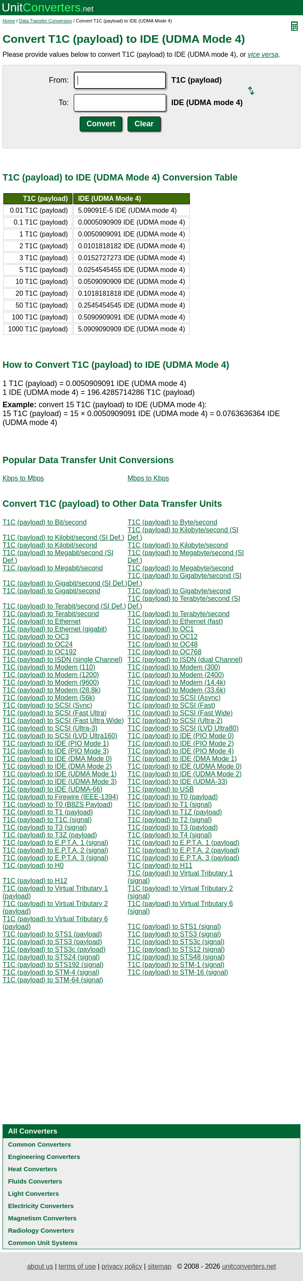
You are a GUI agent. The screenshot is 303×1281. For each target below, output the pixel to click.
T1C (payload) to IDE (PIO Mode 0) (181, 735)
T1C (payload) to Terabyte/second (179, 613)
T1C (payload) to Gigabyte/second (179, 591)
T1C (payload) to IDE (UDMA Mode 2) (185, 774)
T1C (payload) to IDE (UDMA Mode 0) (185, 766)
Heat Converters (32, 1169)
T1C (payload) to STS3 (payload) (52, 941)
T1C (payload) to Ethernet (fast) (175, 621)
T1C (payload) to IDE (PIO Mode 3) (56, 751)
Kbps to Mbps (23, 478)
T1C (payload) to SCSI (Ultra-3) (50, 728)
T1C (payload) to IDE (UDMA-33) (178, 781)
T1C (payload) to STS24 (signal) (51, 957)
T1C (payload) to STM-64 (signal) (53, 980)
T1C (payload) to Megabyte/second (181, 568)
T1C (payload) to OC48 (162, 644)
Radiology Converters (41, 1230)
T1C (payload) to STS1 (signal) (174, 926)
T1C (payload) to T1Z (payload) (175, 812)
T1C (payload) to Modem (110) (49, 667)
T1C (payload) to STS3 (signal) (174, 934)
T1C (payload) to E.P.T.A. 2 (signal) (55, 850)
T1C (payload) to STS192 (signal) (53, 964)
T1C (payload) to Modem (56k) (49, 697)
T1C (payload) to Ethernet (42, 621)
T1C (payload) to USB (161, 789)
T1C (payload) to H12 (35, 880)
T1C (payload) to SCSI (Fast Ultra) (54, 713)
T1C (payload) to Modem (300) (174, 667)
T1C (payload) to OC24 (37, 644)
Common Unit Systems (43, 1242)
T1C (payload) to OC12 (162, 636)
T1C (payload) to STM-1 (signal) (176, 964)
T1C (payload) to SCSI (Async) (174, 697)
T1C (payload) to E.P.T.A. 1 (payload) (183, 842)
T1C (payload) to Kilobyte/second (178, 545)
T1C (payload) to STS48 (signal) (176, 957)
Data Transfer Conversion (45, 20)
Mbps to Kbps (148, 478)
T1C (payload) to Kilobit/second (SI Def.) (63, 537)
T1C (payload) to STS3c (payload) (54, 949)
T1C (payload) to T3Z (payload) (50, 835)
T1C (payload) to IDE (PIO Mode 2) (181, 743)
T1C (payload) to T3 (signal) (45, 827)
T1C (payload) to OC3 (36, 636)
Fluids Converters (35, 1181)
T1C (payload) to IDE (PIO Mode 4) (181, 751)
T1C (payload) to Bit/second (44, 522)
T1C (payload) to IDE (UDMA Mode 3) (60, 781)
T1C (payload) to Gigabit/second (51, 591)
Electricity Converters (41, 1205)
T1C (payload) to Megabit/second (53, 568)
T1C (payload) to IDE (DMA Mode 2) (57, 766)
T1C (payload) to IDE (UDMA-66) (53, 789)
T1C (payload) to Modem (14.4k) (176, 682)
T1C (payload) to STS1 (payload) (52, 934)
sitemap (159, 1266)
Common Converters (39, 1144)
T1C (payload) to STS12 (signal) (176, 949)
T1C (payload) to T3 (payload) (173, 827)
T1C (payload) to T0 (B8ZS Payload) (57, 804)
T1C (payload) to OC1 (161, 629)
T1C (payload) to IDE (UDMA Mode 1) (60, 774)
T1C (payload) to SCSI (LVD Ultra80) (183, 728)
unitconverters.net (249, 1266)
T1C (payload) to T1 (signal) (170, 804)
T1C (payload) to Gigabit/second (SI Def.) (65, 583)
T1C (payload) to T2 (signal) (170, 819)
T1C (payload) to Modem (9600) (51, 682)
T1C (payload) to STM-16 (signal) (178, 972)
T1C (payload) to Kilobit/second (50, 545)
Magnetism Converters (42, 1218)
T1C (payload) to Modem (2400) (176, 674)
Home (9, 20)
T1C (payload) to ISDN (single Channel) (62, 659)
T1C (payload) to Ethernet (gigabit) (55, 629)
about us (40, 1266)
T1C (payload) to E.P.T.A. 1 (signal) (55, 842)
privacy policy (121, 1266)
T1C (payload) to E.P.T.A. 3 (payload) (183, 857)
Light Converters (33, 1193)
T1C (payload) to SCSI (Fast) (171, 705)
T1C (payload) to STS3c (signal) (176, 941)
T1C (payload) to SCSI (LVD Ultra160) (60, 735)
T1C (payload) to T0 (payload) (173, 796)
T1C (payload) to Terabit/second (51, 613)
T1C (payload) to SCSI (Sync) (47, 705)
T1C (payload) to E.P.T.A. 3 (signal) (55, 857)
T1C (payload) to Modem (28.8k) (51, 690)
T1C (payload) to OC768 (164, 652)
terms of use (77, 1266)
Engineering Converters (44, 1156)
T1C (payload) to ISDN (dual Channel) (185, 659)
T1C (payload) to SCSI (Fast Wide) (180, 713)
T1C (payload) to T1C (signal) (47, 819)
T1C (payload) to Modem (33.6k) (176, 690)
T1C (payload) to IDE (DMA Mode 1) (182, 758)
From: (59, 80)
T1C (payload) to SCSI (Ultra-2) (175, 720)
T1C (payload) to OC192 (39, 652)
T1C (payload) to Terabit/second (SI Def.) (64, 606)
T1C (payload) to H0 (33, 865)
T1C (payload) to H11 (160, 865)
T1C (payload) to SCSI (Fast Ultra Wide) (63, 720)
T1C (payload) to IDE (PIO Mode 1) (56, 743)
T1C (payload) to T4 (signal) (170, 835)
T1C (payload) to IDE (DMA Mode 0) (57, 758)
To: (63, 102)
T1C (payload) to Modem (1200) (51, 674)
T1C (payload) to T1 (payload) (48, 812)
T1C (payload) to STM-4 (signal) (51, 972)
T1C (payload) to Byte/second (172, 522)
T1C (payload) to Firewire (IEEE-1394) (60, 796)
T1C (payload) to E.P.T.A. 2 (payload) (183, 850)
